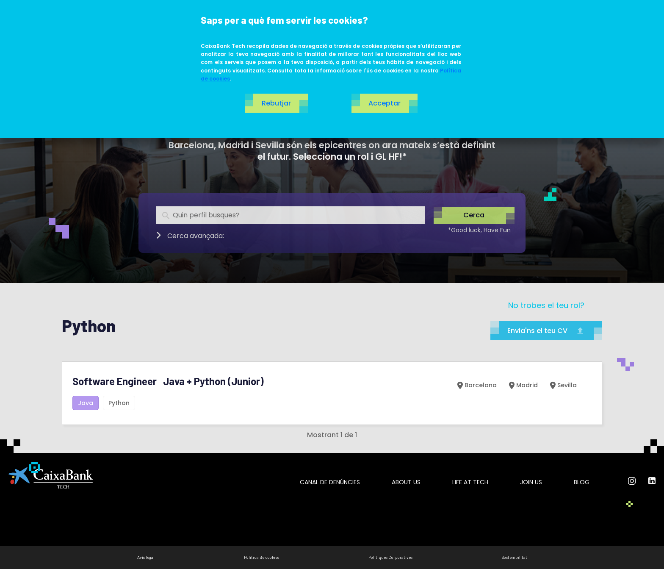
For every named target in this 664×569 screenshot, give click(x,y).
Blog (581, 482)
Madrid (522, 385)
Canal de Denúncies (330, 482)
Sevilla (562, 385)
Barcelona (476, 385)
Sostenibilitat (514, 557)
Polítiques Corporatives (390, 557)
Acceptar (384, 103)
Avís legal (146, 557)
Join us (531, 482)
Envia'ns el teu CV (546, 330)
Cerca (474, 215)
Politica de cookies (261, 557)
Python (119, 403)
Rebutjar (276, 103)
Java (85, 403)
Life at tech (470, 482)
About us (406, 482)
